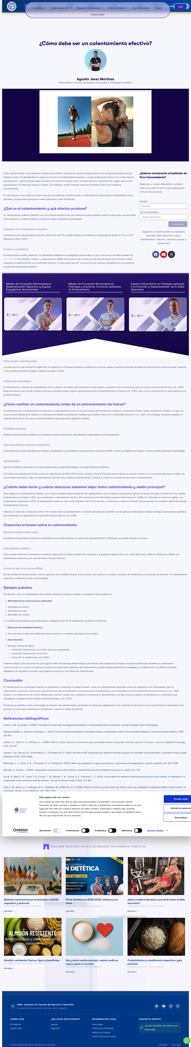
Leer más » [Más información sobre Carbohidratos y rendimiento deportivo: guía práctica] (132, 978)
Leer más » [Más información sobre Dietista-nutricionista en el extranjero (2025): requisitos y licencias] (8, 917)
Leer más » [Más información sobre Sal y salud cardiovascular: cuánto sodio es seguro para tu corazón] (70, 978)
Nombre (144, 201)
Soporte (158, 8)
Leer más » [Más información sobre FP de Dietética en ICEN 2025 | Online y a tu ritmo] (70, 917)
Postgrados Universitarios (89, 8)
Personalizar (169, 1028)
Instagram (132, 667)
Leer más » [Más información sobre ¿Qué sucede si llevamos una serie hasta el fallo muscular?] (132, 917)
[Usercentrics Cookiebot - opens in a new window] (20, 1041)
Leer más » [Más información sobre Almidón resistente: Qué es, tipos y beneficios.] (8, 974)
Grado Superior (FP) (61, 8)
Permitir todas (169, 1009)
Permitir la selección (169, 1019)
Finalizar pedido (98, 14)
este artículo (10, 259)
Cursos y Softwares (117, 8)
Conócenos (39, 8)
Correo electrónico (149, 212)
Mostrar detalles (156, 1041)
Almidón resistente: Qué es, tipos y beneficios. (32, 966)
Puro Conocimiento (141, 8)
